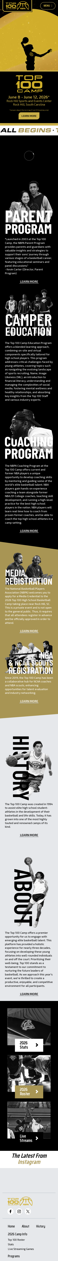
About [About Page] (25, 1227)
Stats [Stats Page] (11, 1244)
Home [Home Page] (11, 1227)
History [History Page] (40, 1227)
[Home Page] (17, 6)
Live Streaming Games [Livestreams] (21, 1249)
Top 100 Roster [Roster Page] (16, 1239)
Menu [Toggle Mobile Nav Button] (48, 5)
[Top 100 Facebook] (10, 1211)
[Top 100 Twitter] (28, 1211)
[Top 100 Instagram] (19, 1211)
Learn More (29, 115)
